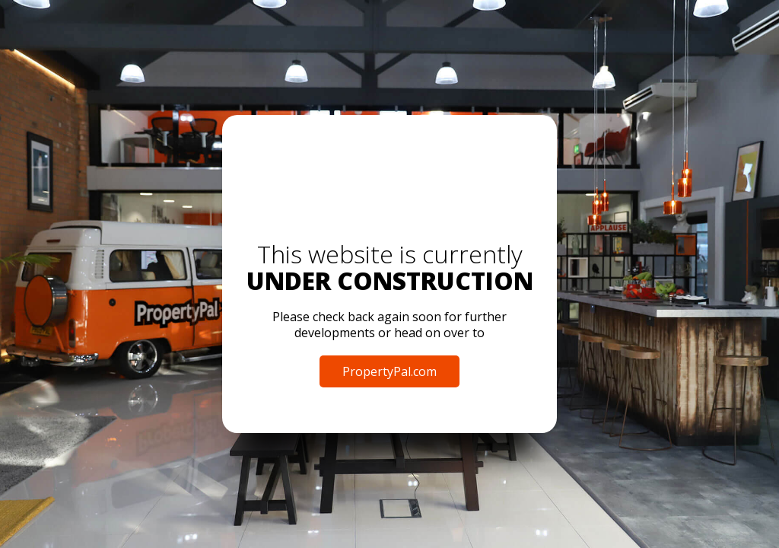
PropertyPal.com (389, 371)
